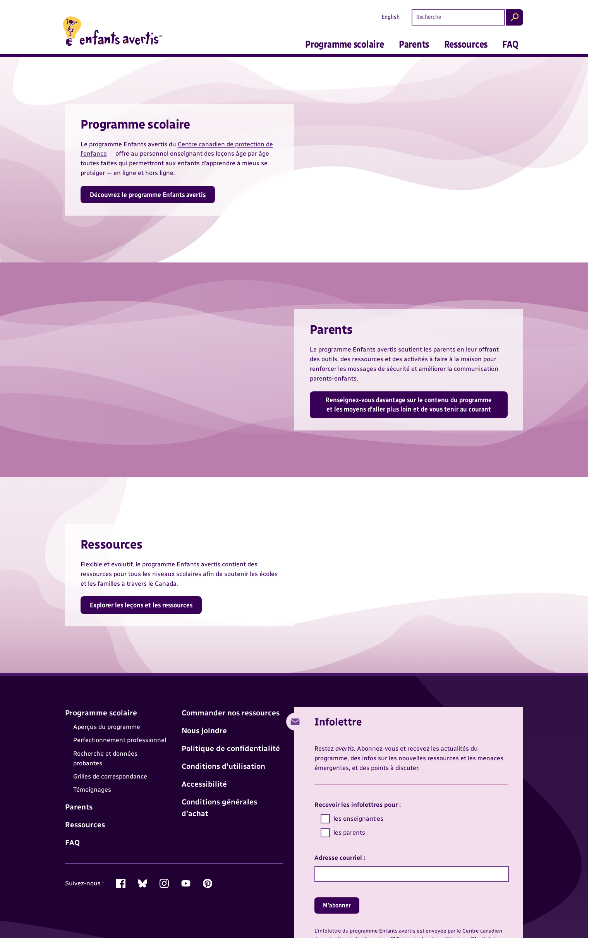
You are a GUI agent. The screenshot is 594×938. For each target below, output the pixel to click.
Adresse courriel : (339, 857)
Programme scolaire (344, 44)
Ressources (466, 44)
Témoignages (92, 790)
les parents (343, 832)
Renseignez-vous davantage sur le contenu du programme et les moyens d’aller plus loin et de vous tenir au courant (409, 404)
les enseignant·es (352, 818)
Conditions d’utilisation (223, 766)
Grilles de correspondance (110, 776)
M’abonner (337, 905)
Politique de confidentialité (231, 748)
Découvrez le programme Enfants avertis (148, 194)
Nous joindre (204, 730)
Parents (414, 44)
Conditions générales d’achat (219, 807)
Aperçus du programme (106, 727)
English (391, 17)
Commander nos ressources (231, 712)
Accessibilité (204, 784)
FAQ (510, 44)
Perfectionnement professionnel (119, 740)
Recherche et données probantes (105, 758)
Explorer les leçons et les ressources (141, 605)
